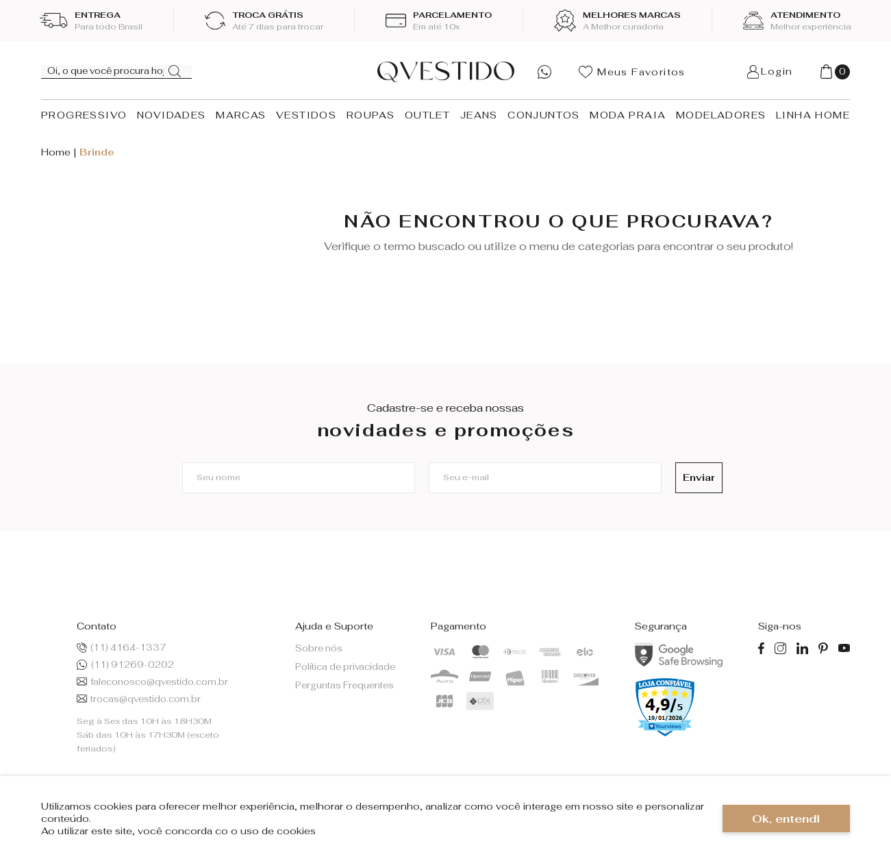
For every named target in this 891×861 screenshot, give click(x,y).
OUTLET (427, 115)
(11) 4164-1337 (121, 647)
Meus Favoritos (632, 72)
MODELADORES (721, 115)
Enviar (692, 477)
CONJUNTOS (543, 115)
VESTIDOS (306, 115)
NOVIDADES (171, 115)
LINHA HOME (813, 115)
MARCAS (241, 115)
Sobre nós (318, 648)
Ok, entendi (786, 819)
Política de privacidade (345, 667)
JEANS (479, 115)
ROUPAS (370, 115)
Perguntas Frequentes (344, 685)
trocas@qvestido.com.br (139, 699)
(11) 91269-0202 (125, 665)
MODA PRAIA (628, 115)
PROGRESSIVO (84, 115)
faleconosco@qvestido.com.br (152, 682)
